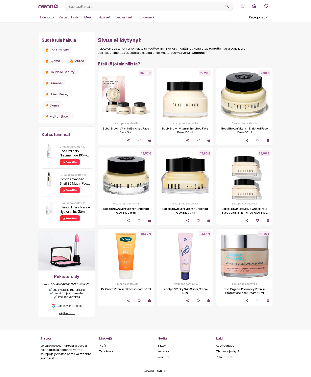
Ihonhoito (46, 17)
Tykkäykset (107, 351)
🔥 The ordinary (57, 50)
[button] (66, 306)
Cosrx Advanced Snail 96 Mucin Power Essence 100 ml (75, 181)
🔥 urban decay (56, 94)
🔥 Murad (77, 61)
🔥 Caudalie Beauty (60, 72)
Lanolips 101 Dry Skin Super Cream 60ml (185, 291)
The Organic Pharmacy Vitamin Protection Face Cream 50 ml (244, 291)
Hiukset (104, 17)
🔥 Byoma (52, 61)
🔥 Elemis (52, 105)
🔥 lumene (53, 83)
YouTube (163, 357)
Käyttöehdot (67, 313)
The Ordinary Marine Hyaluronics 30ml (75, 209)
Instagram (164, 351)
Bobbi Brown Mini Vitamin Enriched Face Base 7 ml (185, 210)
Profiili (103, 345)
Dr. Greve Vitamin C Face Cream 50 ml (126, 289)
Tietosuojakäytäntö (230, 351)
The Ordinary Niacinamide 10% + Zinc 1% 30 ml (73, 153)
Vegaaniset (123, 17)
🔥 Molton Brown (57, 116)
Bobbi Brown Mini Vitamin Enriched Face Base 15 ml (126, 210)
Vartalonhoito (69, 17)
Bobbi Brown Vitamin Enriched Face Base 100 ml (185, 130)
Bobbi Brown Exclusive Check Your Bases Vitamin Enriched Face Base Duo (244, 212)
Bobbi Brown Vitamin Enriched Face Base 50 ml (244, 130)
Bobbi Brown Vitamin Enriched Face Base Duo (126, 130)
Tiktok (161, 345)
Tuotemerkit (147, 17)
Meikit (89, 17)
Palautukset (224, 357)
